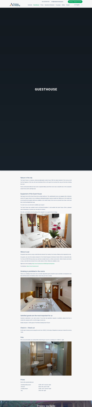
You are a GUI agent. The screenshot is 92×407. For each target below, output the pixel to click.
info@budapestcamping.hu (57, 1)
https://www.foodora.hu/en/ (33, 266)
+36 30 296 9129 (45, 1)
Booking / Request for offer (75, 1)
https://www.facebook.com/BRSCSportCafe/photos (43, 263)
